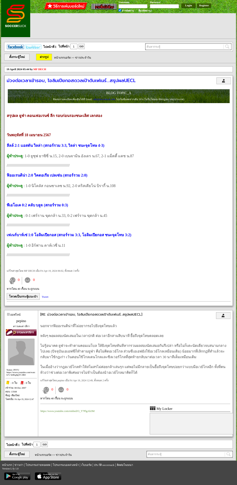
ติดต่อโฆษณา (125, 465)
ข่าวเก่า (18, 465)
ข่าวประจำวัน (83, 57)
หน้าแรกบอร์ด (62, 57)
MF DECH (39, 69)
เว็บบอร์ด (86, 465)
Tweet (45, 296)
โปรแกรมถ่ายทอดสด (38, 465)
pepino (21, 321)
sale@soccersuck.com (104, 99)
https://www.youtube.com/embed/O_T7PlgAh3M (67, 411)
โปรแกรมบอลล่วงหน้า (66, 465)
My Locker (161, 409)
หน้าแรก (7, 465)
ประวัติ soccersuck (104, 465)
